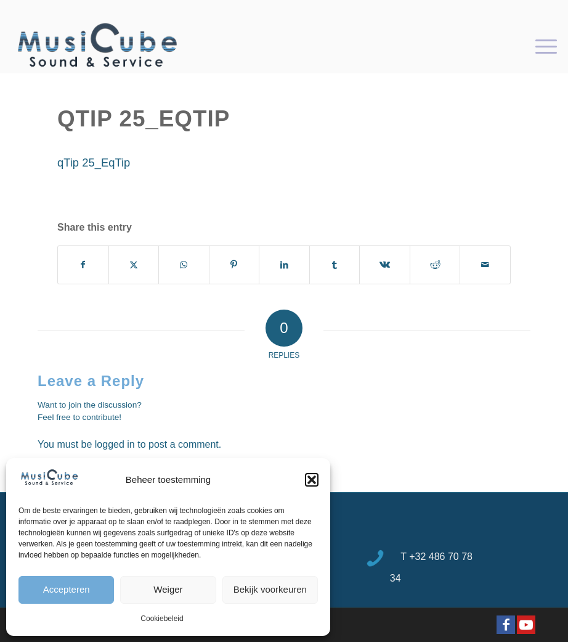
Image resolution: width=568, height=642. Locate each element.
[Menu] (540, 45)
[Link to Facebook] (506, 624)
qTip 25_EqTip (93, 162)
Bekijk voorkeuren (270, 589)
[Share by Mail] (485, 265)
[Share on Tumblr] (335, 265)
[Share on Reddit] (435, 265)
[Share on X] (134, 265)
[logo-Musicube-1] (96, 45)
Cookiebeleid (161, 618)
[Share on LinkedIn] (284, 265)
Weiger (167, 589)
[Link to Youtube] (526, 624)
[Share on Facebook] (83, 265)
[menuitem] (540, 45)
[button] (312, 480)
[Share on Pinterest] (234, 265)
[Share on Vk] (385, 265)
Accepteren (66, 589)
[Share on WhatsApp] (184, 265)
